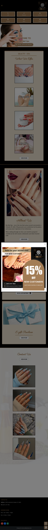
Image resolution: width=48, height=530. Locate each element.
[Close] (45, 244)
